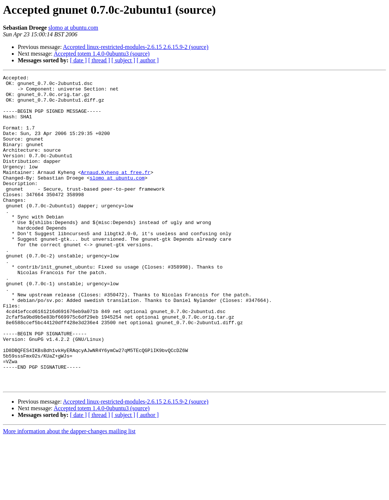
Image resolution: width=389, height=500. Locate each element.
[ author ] (148, 60)
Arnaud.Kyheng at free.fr (115, 192)
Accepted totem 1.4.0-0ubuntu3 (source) (102, 53)
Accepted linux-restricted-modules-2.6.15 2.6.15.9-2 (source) (136, 47)
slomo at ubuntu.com (73, 27)
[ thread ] (99, 60)
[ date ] (78, 60)
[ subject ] (123, 60)
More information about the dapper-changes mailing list (69, 493)
